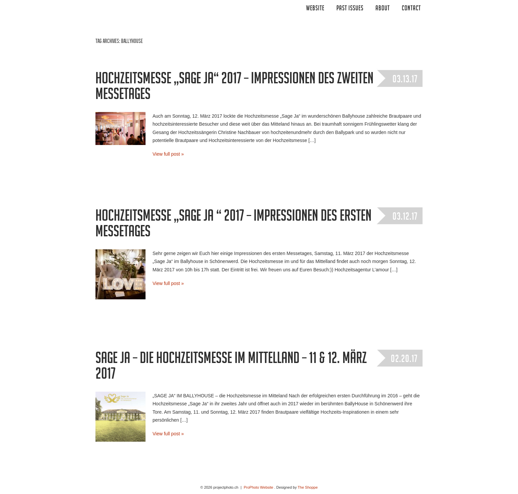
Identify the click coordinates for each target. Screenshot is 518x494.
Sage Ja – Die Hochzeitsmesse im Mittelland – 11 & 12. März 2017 (231, 368)
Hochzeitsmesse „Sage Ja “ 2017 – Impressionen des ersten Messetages (233, 225)
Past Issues (349, 9)
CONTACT (411, 9)
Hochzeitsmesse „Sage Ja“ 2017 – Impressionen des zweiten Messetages (234, 88)
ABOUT (382, 9)
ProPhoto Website (258, 487)
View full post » (168, 154)
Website (315, 9)
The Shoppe (308, 487)
